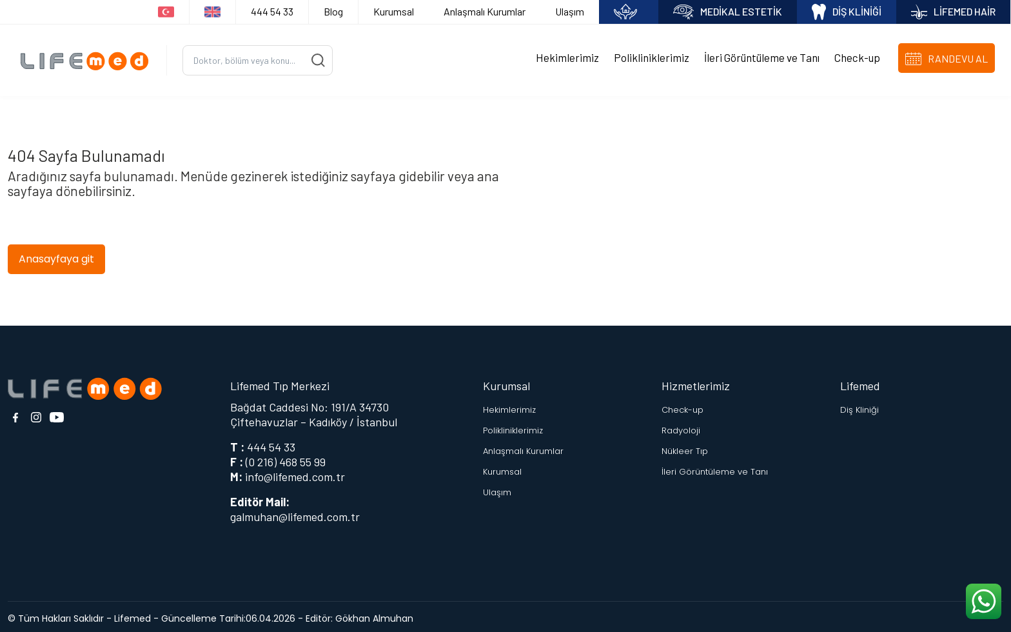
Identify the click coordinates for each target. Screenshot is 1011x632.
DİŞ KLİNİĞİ (846, 12)
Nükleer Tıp (685, 447)
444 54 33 (272, 11)
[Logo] (88, 58)
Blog (333, 11)
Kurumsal (393, 11)
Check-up (857, 56)
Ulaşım (569, 11)
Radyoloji (681, 426)
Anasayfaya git (56, 255)
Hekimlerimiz (567, 56)
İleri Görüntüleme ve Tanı (762, 56)
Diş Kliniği (859, 406)
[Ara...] (257, 58)
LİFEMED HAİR (953, 12)
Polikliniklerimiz (651, 56)
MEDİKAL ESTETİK (727, 12)
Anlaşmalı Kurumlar (484, 11)
